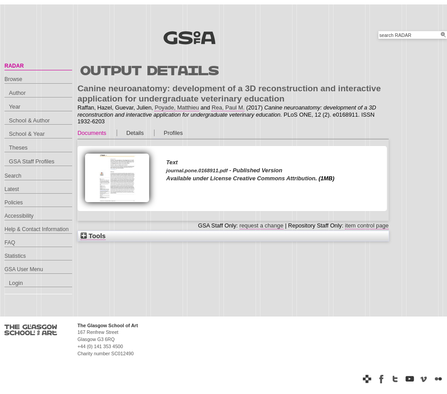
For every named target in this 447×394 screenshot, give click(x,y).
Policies (13, 202)
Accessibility (18, 216)
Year (14, 106)
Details (135, 133)
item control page (367, 225)
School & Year (27, 133)
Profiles (173, 133)
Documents (91, 133)
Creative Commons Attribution (274, 178)
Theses (18, 147)
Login (16, 283)
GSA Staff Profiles (31, 161)
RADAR (14, 66)
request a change (262, 225)
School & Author (29, 120)
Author (17, 92)
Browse (13, 79)
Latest (11, 189)
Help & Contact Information (36, 229)
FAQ (9, 243)
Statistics (15, 256)
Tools (93, 236)
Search (12, 176)
